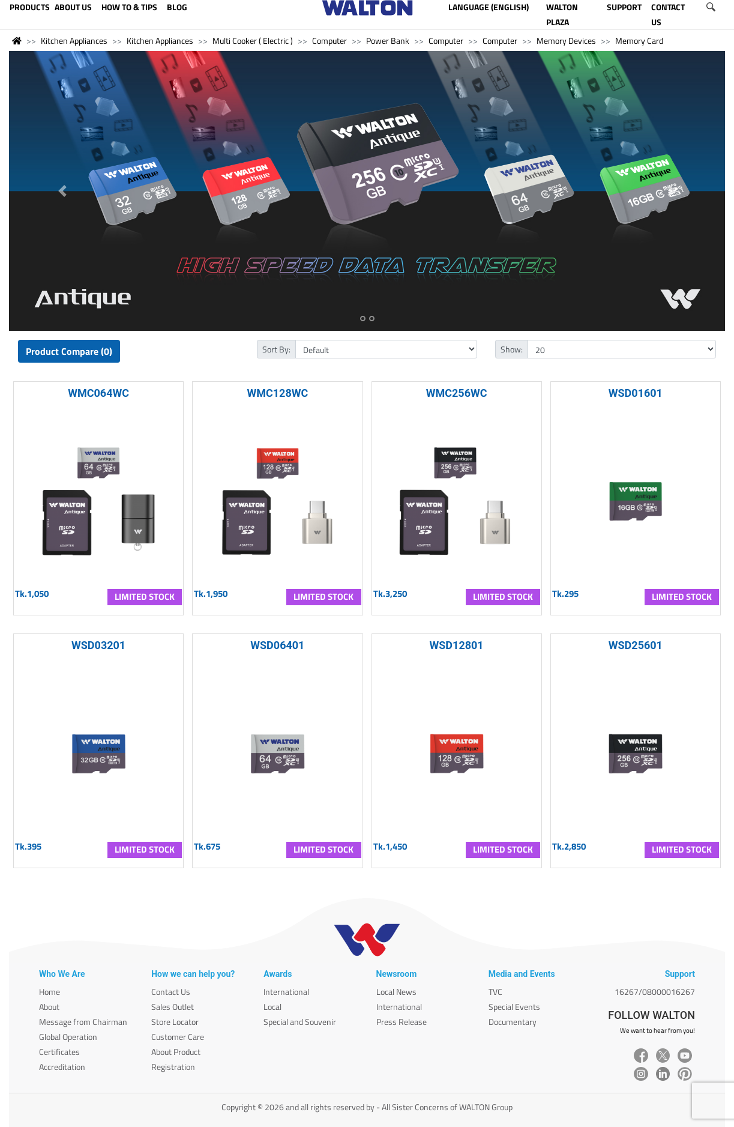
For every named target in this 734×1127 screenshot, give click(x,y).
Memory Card (639, 40)
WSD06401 (277, 645)
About (49, 1006)
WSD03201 (98, 645)
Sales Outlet (172, 1006)
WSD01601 (636, 393)
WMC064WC (98, 393)
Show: (512, 349)
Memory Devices (566, 40)
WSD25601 (636, 645)
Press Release (401, 1021)
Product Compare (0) (69, 351)
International (286, 991)
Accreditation (62, 1066)
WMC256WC (456, 393)
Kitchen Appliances (74, 40)
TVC (495, 991)
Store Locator (175, 1021)
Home (49, 991)
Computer (329, 40)
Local (272, 1006)
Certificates (59, 1051)
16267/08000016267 (655, 991)
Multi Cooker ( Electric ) (252, 40)
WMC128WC (277, 393)
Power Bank (387, 40)
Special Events (514, 1006)
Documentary (513, 1021)
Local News (396, 991)
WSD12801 (457, 645)
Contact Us (170, 991)
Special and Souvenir (299, 1021)
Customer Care (177, 1036)
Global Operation (68, 1036)
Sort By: (276, 349)
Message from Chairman (83, 1021)
